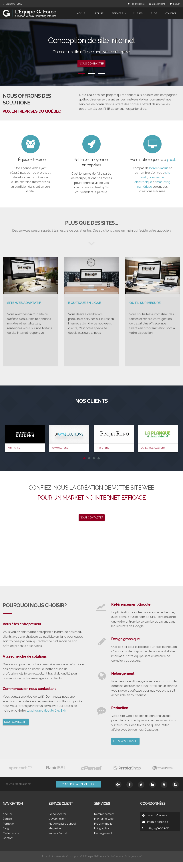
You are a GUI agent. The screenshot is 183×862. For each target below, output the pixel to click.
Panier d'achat (137, 4)
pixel (171, 159)
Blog (154, 13)
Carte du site (11, 833)
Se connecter (57, 814)
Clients (137, 13)
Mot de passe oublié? (62, 823)
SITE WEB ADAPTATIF (24, 303)
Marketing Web (104, 818)
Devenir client (57, 818)
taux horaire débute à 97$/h (46, 710)
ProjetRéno (103, 448)
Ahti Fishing (14, 448)
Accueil (82, 13)
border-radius (158, 168)
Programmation (104, 823)
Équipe (99, 13)
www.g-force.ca (157, 815)
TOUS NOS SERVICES (125, 741)
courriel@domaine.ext (18, 783)
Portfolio (8, 823)
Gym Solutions (60, 448)
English (176, 4)
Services (117, 13)
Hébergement (103, 833)
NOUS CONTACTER (91, 517)
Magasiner (55, 828)
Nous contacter (91, 63)
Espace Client (158, 4)
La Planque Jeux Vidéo (153, 448)
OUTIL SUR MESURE (145, 303)
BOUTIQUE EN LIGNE (84, 303)
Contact (171, 13)
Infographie (101, 828)
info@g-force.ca (157, 821)
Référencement (104, 814)
